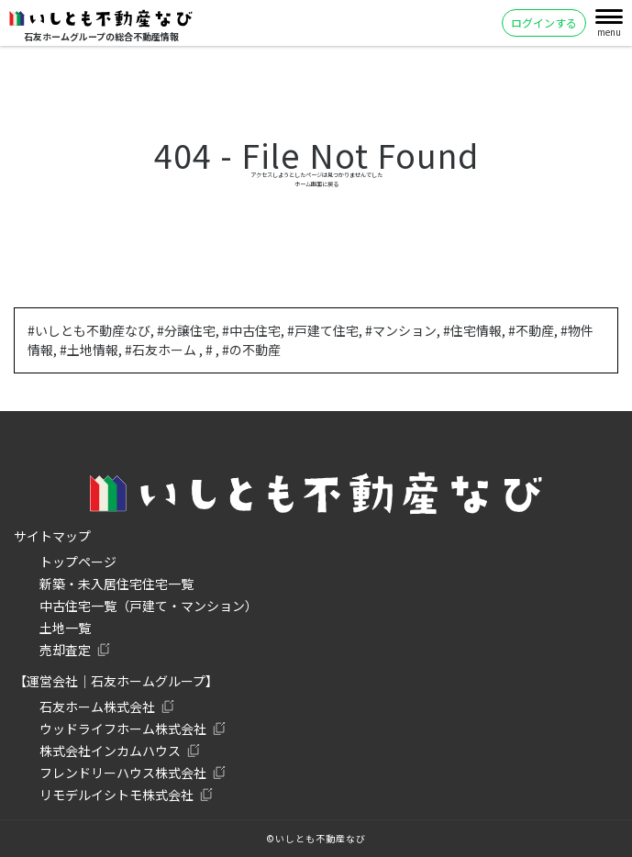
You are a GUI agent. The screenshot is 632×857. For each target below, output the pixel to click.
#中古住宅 (251, 330)
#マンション (401, 330)
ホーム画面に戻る (316, 184)
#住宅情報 (472, 330)
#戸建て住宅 (323, 330)
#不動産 (531, 330)
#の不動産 (251, 349)
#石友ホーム (162, 349)
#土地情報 (89, 349)
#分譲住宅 (186, 330)
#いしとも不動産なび (89, 330)
